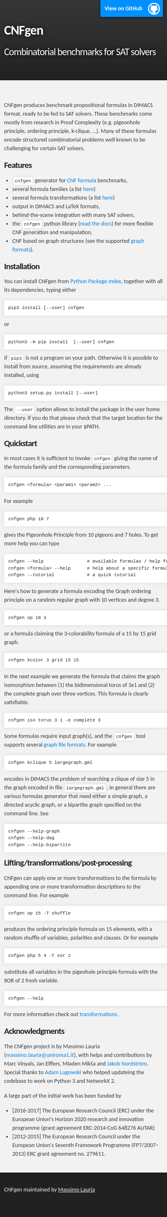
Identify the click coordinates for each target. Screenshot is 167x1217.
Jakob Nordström (127, 1063)
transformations (98, 1014)
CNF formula (81, 180)
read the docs (95, 223)
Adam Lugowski (63, 1072)
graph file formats (64, 744)
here (88, 189)
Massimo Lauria (76, 1189)
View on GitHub (123, 8)
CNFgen (23, 30)
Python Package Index (95, 281)
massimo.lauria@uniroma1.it (40, 1055)
